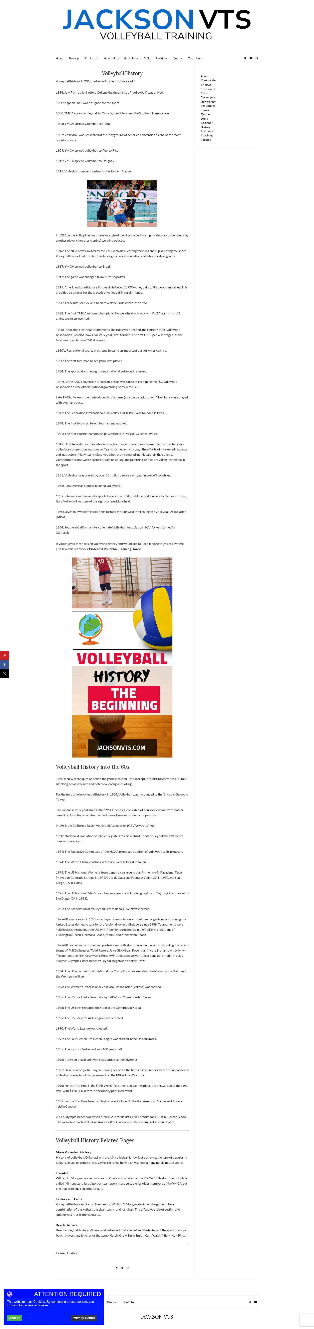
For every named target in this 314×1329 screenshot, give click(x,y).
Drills (147, 58)
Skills (204, 93)
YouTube (128, 1302)
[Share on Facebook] (4, 664)
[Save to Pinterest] (4, 655)
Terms (205, 110)
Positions (161, 58)
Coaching (207, 135)
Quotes (178, 58)
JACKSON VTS (157, 1317)
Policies (206, 139)
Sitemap (74, 58)
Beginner (207, 122)
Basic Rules (131, 58)
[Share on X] (4, 673)
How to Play (111, 58)
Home (59, 58)
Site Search (91, 58)
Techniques (195, 58)
